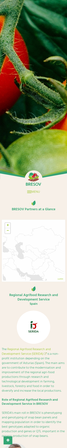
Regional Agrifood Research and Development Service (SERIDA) (26, 351)
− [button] (8, 230)
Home (34, 179)
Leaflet (60, 279)
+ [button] (8, 225)
